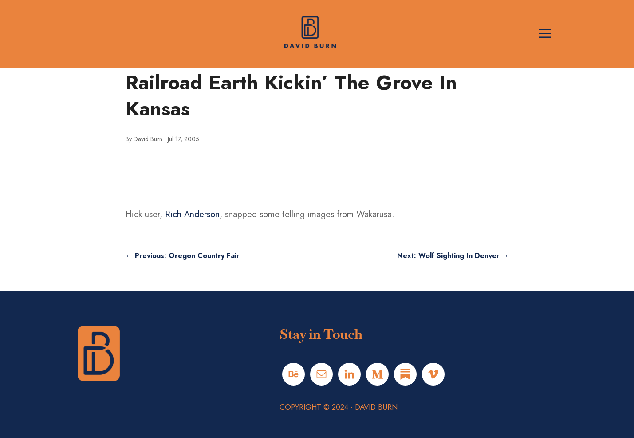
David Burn (148, 139)
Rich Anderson (192, 214)
